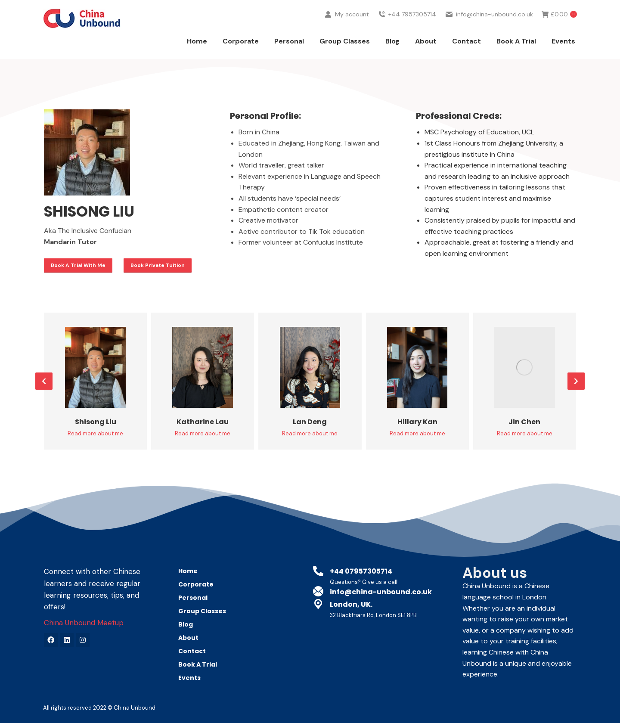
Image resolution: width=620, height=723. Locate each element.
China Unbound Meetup (84, 622)
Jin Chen (524, 422)
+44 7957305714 (407, 30)
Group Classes (202, 611)
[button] (44, 381)
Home (188, 571)
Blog (185, 624)
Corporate (198, 584)
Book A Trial (197, 664)
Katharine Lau (203, 422)
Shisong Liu (95, 422)
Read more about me (95, 433)
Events (189, 677)
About (188, 637)
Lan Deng (310, 422)
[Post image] (95, 367)
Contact (192, 651)
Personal (195, 597)
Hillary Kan (417, 422)
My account (346, 30)
